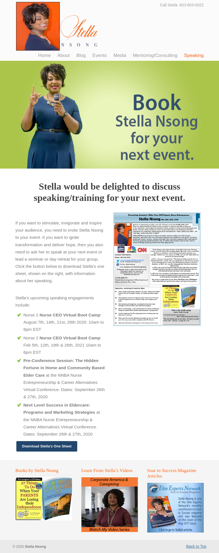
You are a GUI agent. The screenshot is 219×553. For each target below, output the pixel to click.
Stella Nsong (57, 26)
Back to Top (196, 546)
